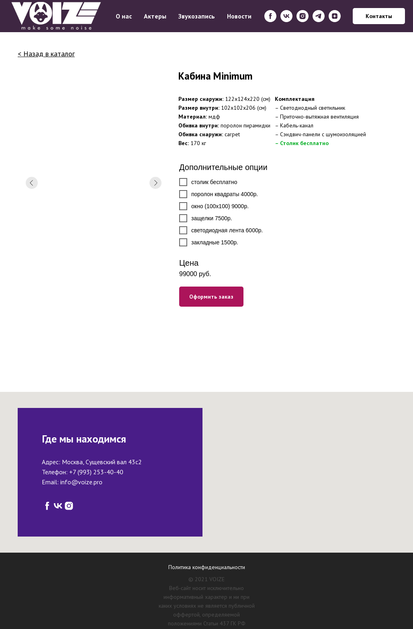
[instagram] (302, 16)
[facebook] (270, 16)
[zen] (335, 16)
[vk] (286, 16)
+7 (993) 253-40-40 (96, 472)
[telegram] (319, 16)
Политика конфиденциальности (206, 567)
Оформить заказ (211, 296)
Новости (239, 16)
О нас (124, 16)
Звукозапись (196, 16)
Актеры (155, 16)
